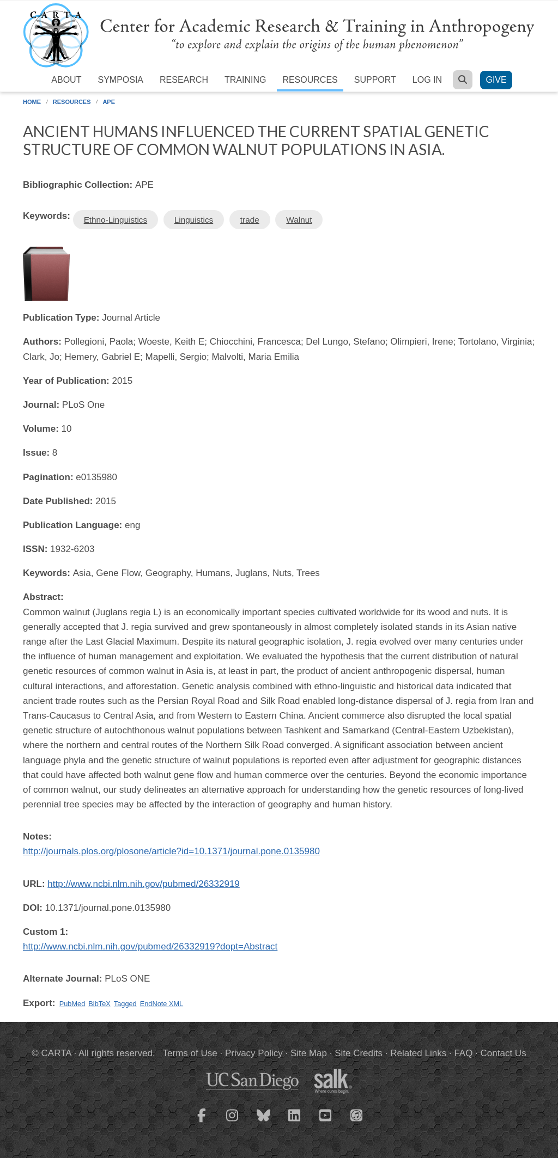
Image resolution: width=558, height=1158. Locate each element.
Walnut (299, 219)
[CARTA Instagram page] (232, 1122)
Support (375, 79)
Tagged (125, 1004)
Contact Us (503, 1053)
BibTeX (99, 1004)
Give (496, 79)
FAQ (463, 1053)
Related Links (418, 1053)
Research (184, 79)
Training (245, 79)
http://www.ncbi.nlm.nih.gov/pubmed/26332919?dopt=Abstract (150, 946)
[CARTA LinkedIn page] (294, 1122)
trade (249, 219)
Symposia (120, 79)
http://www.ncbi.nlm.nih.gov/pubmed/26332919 (143, 884)
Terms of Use (190, 1053)
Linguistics (193, 219)
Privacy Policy (254, 1053)
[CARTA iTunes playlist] (357, 1114)
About (66, 79)
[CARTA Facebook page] (201, 1122)
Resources (309, 79)
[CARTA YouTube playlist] (325, 1122)
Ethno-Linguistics (116, 219)
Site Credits (359, 1053)
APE (108, 102)
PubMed (72, 1004)
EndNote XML (161, 1004)
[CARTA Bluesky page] (263, 1122)
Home (32, 102)
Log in (427, 79)
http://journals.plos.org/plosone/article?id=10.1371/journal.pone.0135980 (171, 851)
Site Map (308, 1053)
